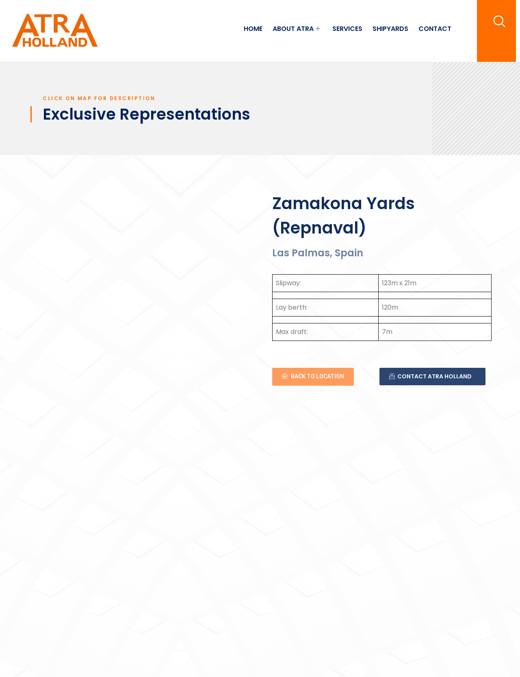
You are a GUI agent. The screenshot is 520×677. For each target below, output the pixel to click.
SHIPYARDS (390, 28)
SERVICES (347, 28)
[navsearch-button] (499, 21)
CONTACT (434, 28)
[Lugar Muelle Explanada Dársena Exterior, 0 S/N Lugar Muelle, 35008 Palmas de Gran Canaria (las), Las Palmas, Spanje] (138, 297)
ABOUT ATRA (297, 28)
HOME (253, 28)
